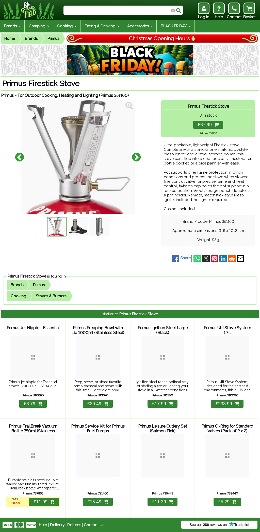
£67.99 (208, 124)
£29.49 (97, 403)
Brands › (12, 26)
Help (43, 525)
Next (136, 157)
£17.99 (162, 403)
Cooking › (66, 26)
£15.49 (97, 501)
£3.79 (33, 403)
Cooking (18, 296)
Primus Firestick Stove (27, 276)
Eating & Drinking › (102, 26)
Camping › (39, 26)
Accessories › (139, 26)
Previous (19, 157)
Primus (53, 38)
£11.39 (162, 501)
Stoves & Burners (51, 296)
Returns (74, 525)
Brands (31, 38)
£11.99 (44, 501)
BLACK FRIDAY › (175, 26)
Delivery (57, 525)
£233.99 (227, 403)
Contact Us (94, 525)
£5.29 (227, 501)
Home (9, 38)
